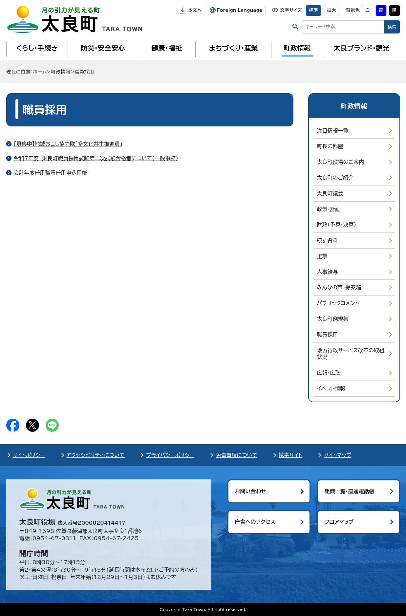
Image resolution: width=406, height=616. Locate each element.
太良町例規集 (333, 318)
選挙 (322, 256)
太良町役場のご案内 (340, 162)
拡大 (331, 10)
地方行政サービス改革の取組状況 (350, 354)
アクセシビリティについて (96, 455)
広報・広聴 (329, 372)
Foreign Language (239, 10)
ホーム (40, 71)
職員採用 (327, 334)
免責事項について (236, 455)
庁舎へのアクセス (255, 521)
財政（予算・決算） (336, 224)
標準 (313, 10)
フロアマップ (339, 521)
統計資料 (327, 240)
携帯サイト (290, 455)
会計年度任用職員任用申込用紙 (50, 172)
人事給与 (327, 272)
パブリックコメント (338, 303)
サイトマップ (337, 455)
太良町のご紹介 (335, 177)
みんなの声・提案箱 (339, 287)
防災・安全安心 (103, 48)
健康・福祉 (166, 48)
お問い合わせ (251, 491)
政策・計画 (329, 209)
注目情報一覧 (333, 130)
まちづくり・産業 (233, 48)
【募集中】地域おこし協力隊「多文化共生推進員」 (68, 143)
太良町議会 (330, 193)
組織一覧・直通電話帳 (349, 491)
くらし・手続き (37, 48)
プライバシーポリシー (170, 455)
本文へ (195, 10)
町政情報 (297, 48)
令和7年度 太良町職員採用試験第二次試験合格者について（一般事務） (96, 158)
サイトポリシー (29, 455)
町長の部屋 (330, 146)
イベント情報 (331, 388)
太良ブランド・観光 (362, 48)
